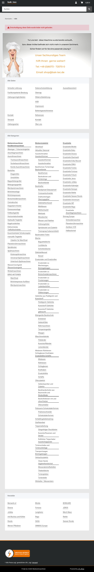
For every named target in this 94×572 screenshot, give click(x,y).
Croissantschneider (45, 193)
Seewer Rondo (68, 521)
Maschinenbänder (42, 336)
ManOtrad (14, 278)
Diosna (10, 508)
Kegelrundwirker (14, 223)
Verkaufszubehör (41, 457)
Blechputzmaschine (18, 285)
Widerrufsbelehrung (42, 97)
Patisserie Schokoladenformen (47, 408)
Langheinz (39, 512)
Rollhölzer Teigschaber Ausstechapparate (46, 440)
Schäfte (41, 377)
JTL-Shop (81, 569)
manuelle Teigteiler (15, 237)
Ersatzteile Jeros (69, 178)
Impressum (39, 106)
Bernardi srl (12, 503)
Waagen (41, 333)
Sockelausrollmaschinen (20, 163)
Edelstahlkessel (41, 252)
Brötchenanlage (14, 192)
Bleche (37, 238)
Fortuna (38, 508)
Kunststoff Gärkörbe (46, 306)
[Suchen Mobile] (44, 9)
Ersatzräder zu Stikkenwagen (43, 291)
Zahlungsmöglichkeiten (16, 97)
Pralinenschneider (45, 412)
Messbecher (43, 217)
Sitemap (38, 93)
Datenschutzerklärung (43, 88)
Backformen (42, 173)
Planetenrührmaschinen (17, 244)
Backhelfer (39, 186)
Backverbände (43, 183)
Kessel (40, 256)
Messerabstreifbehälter (47, 467)
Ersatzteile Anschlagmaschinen (73, 211)
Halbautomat (71, 231)
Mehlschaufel (43, 210)
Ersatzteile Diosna (70, 154)
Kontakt (10, 115)
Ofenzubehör (40, 380)
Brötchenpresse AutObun (20, 282)
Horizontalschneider (15, 216)
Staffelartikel (40, 422)
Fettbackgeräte (13, 213)
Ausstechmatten (44, 163)
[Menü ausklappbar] (3, 1)
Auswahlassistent (69, 88)
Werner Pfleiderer (14, 526)
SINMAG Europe (41, 526)
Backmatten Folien (42, 235)
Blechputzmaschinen (16, 188)
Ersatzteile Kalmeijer (70, 186)
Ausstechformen (44, 160)
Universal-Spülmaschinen (20, 258)
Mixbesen (42, 359)
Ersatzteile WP (68, 203)
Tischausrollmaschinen (19, 160)
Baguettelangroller (15, 181)
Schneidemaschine (73, 220)
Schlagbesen (43, 366)
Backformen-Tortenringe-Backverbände (44, 168)
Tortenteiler (42, 478)
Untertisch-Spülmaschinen (21, 261)
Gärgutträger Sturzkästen (47, 430)
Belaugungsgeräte (14, 185)
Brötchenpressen (14, 195)
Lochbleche (42, 245)
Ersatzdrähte (43, 373)
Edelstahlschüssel (45, 203)
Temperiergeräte (44, 329)
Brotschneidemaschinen (17, 199)
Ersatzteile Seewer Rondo (72, 196)
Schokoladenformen (46, 415)
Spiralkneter (12, 247)
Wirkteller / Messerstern (44, 481)
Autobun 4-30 (71, 227)
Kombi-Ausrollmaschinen (20, 167)
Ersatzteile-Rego (69, 207)
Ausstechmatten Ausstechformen (41, 155)
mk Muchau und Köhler (16, 517)
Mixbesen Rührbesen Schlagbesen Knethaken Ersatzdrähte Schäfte (44, 353)
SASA (37, 521)
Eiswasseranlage (14, 209)
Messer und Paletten (46, 221)
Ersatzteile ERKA (69, 164)
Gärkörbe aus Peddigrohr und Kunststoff (46, 297)
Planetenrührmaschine (74, 223)
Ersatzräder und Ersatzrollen (46, 259)
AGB (37, 102)
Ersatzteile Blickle (69, 147)
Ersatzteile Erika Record (72, 161)
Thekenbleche (43, 471)
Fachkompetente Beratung (18, 93)
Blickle (37, 503)
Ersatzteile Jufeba (70, 182)
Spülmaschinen (13, 251)
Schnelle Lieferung (15, 88)
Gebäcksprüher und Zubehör (45, 385)
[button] (76, 2)
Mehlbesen (42, 206)
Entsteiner (42, 319)
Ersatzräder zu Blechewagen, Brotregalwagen (44, 265)
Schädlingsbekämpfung (44, 419)
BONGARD (67, 503)
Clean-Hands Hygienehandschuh (45, 462)
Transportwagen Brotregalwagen (41, 452)
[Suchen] (89, 9)
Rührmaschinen (44, 326)
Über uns (38, 124)
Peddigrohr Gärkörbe (46, 302)
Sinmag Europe (68, 216)
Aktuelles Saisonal (42, 150)
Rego (37, 517)
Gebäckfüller (43, 322)
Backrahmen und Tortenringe (44, 178)
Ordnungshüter (44, 224)
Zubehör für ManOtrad (19, 240)
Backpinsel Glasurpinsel (47, 190)
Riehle (65, 517)
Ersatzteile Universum (71, 200)
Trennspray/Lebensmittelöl (48, 231)
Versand (11, 120)
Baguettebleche (44, 242)
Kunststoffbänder (45, 343)
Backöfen (11, 170)
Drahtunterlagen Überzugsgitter (44, 198)
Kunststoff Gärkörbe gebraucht (46, 310)
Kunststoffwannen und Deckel (46, 434)
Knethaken (42, 370)
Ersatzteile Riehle (69, 193)
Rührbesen (42, 363)
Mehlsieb (41, 213)
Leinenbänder (43, 347)
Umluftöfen (15, 178)
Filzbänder (42, 340)
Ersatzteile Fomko (70, 168)
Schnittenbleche (44, 249)
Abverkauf (39, 147)
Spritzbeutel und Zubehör (47, 228)
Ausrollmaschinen (14, 156)
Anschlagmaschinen (15, 153)
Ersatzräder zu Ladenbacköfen (44, 285)
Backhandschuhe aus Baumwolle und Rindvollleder (46, 392)
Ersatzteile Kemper (70, 189)
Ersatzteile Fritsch (69, 175)
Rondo (10, 521)
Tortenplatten (43, 474)
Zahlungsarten (13, 124)
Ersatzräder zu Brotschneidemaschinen (47, 273)
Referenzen (39, 115)
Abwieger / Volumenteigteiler (19, 149)
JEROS (65, 508)
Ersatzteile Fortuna (70, 171)
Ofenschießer (43, 405)
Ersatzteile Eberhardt (71, 157)
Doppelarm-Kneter (14, 206)
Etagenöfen (15, 174)
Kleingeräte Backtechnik (44, 315)
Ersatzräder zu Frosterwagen (43, 279)
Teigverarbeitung (41, 426)
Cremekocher (13, 202)
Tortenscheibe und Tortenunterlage (42, 446)
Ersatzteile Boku (69, 150)
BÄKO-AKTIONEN (14, 275)
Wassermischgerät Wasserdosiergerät (15, 266)
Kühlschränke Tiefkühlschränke (14, 228)
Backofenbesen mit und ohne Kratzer (47, 400)
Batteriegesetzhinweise (44, 111)
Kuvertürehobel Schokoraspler (19, 233)
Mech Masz (67, 512)
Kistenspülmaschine (18, 254)
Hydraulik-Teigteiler (15, 220)
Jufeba (10, 512)
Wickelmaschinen (14, 271)
